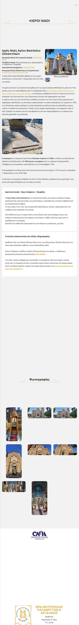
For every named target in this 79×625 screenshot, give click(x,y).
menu (76, 5)
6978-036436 (40, 254)
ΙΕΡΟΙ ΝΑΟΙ (40, 21)
